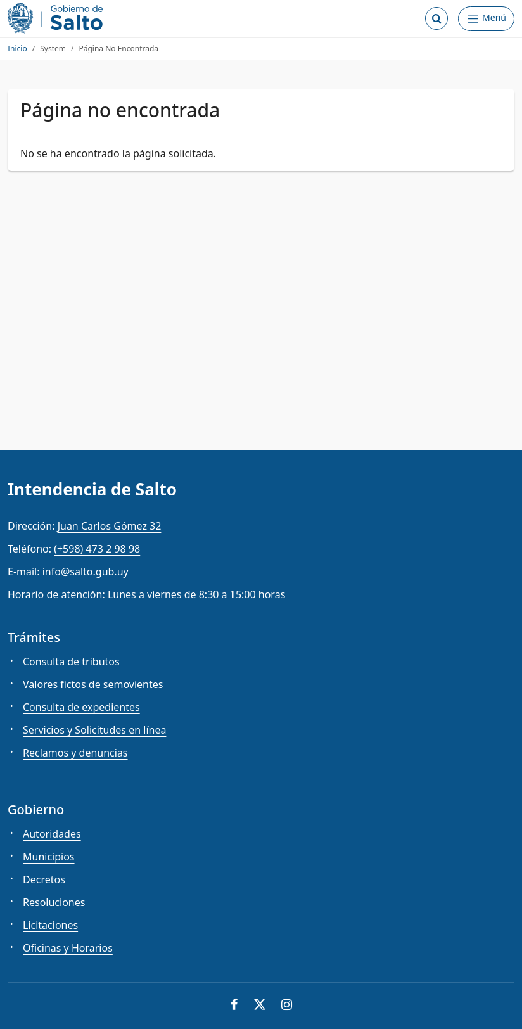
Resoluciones (54, 902)
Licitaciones (50, 925)
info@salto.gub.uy (85, 571)
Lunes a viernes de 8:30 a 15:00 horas (196, 594)
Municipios (49, 857)
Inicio (17, 48)
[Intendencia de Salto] (58, 18)
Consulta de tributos (71, 661)
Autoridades (52, 834)
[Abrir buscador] (436, 18)
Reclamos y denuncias (75, 753)
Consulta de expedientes (81, 707)
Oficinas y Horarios (68, 948)
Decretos (44, 879)
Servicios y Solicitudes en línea (94, 730)
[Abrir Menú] (486, 18)
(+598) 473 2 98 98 (97, 548)
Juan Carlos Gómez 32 (110, 526)
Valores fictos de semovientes (93, 684)
